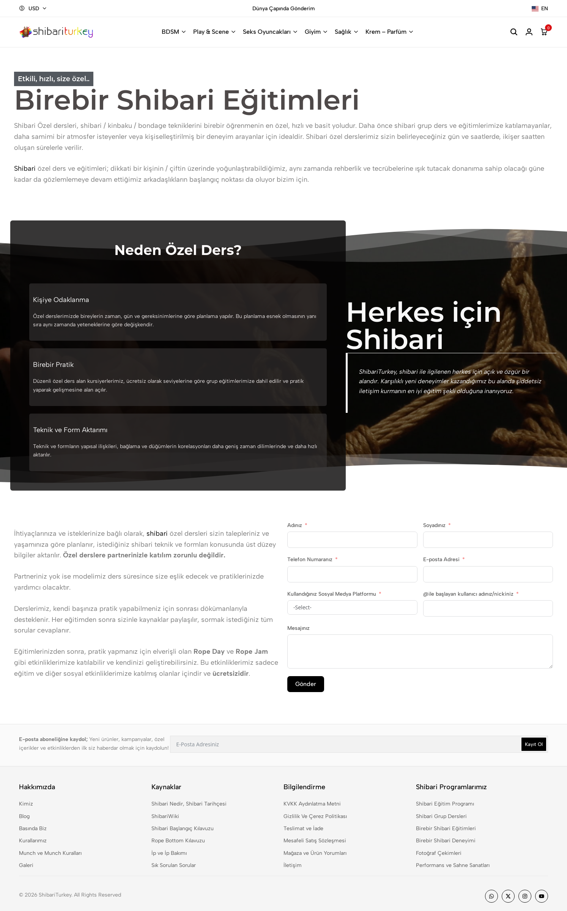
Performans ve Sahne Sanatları (453, 865)
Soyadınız (434, 525)
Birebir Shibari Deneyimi (446, 840)
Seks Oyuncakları (267, 31)
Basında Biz (33, 828)
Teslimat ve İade (303, 828)
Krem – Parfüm (385, 31)
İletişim (293, 865)
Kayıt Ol (534, 744)
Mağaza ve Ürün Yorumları (315, 853)
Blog (24, 816)
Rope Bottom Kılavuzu (178, 840)
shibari (157, 533)
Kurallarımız (33, 840)
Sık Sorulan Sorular (173, 865)
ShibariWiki (165, 816)
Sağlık (343, 31)
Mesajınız (298, 628)
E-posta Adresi (441, 559)
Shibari (25, 168)
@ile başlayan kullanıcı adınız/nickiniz (468, 594)
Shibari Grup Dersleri (441, 816)
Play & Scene (211, 31)
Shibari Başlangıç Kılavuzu (182, 828)
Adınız (294, 525)
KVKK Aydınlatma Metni (312, 804)
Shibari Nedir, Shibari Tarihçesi (189, 804)
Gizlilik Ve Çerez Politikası (315, 816)
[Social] (491, 896)
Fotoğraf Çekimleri (438, 853)
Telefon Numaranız (309, 559)
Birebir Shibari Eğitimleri (446, 828)
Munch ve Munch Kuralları (50, 853)
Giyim (313, 31)
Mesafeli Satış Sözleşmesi (315, 840)
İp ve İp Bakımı (169, 853)
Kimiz (26, 804)
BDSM (170, 31)
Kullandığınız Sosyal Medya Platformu (331, 594)
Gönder (305, 684)
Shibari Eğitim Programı (445, 804)
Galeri (26, 865)
